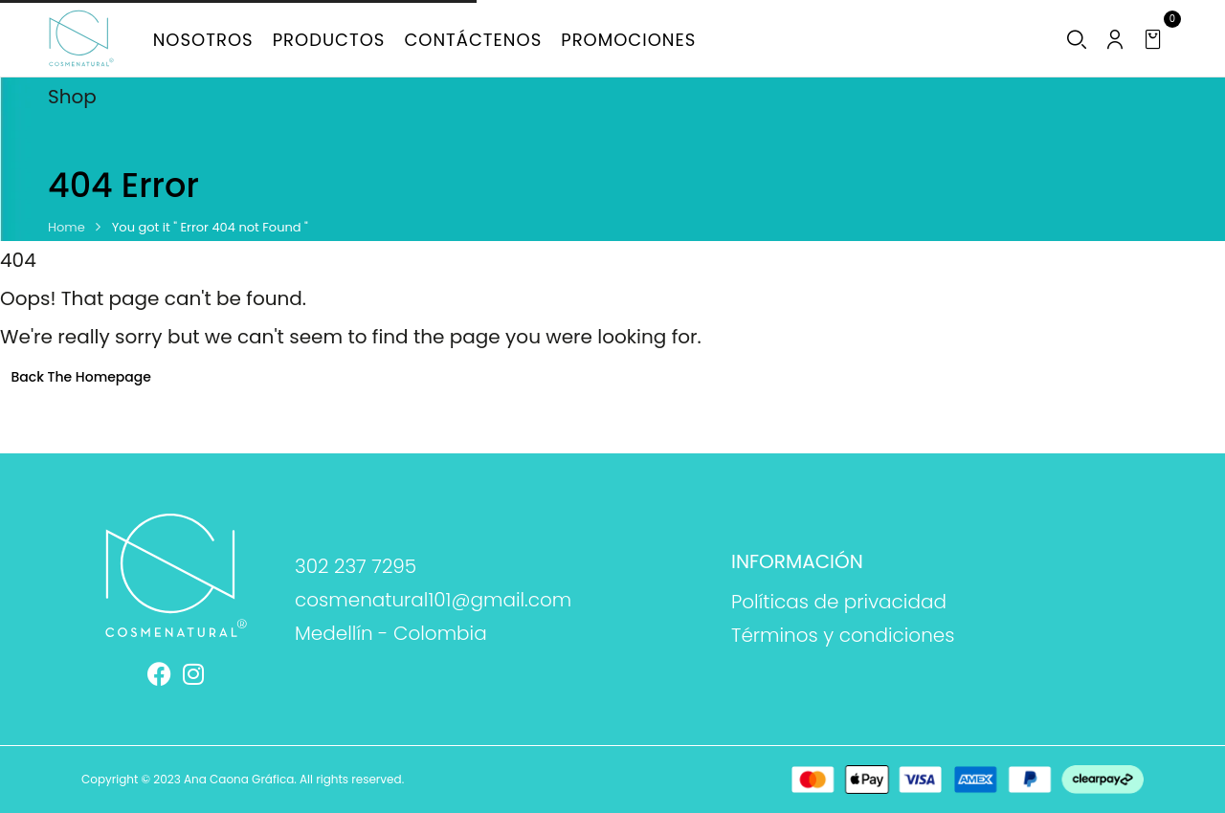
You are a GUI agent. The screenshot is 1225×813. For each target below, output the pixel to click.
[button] (1156, 39)
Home (66, 227)
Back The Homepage (81, 376)
